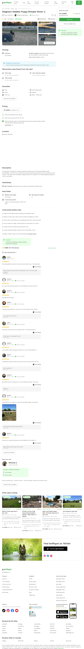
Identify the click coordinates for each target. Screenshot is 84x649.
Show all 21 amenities (9, 98)
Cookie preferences (7, 589)
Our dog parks (16, 2)
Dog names (29, 2)
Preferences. (61, 648)
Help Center (5, 592)
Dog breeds (56, 2)
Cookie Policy (26, 648)
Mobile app (32, 595)
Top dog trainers (46, 2)
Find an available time (70, 23)
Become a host (64, 2)
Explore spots (32, 581)
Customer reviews (34, 589)
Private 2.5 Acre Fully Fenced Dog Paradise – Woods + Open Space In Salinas (29, 514)
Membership (32, 584)
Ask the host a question (10, 484)
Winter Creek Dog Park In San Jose (9, 512)
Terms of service (6, 584)
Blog (24, 2)
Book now (69, 19)
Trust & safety (5, 581)
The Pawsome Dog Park (70, 511)
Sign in (72, 2)
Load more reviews (9, 452)
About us (4, 578)
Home (30, 578)
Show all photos (49, 43)
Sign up (79, 2)
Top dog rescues (37, 2)
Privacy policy (5, 587)
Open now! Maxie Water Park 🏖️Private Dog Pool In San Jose (51, 513)
